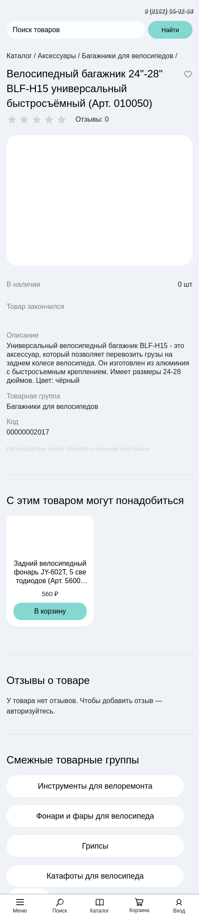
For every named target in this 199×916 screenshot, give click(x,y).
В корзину (50, 611)
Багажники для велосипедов (52, 406)
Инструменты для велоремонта (95, 786)
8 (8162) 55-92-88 (168, 10)
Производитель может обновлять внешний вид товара (78, 448)
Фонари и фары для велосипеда (95, 816)
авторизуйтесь (30, 711)
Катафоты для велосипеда (95, 876)
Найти (170, 30)
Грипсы (95, 846)
